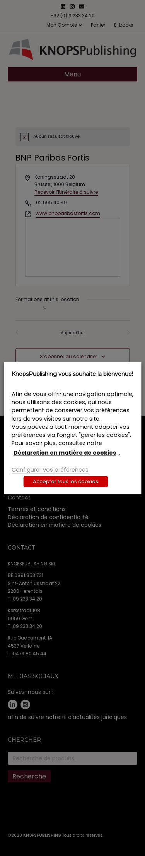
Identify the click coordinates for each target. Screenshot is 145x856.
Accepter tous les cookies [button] (65, 482)
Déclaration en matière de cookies (65, 453)
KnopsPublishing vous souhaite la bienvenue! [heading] (72, 373)
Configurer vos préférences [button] (50, 470)
